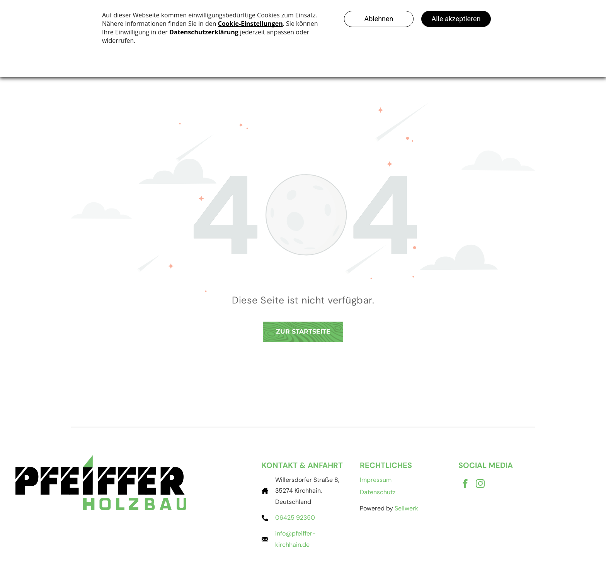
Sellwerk (406, 508)
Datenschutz (377, 492)
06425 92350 (295, 518)
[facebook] (465, 484)
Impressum (376, 480)
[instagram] (480, 484)
